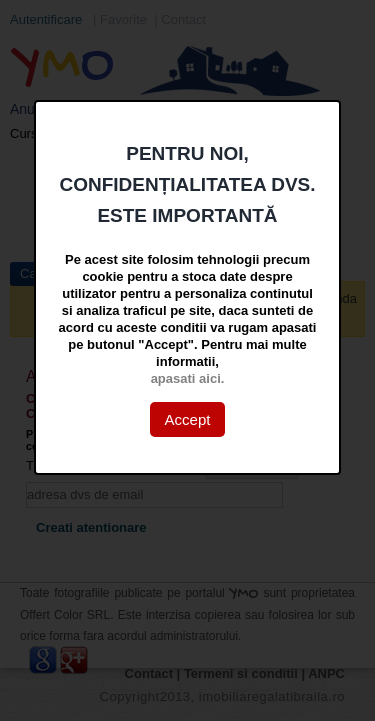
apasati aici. (188, 378)
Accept (188, 419)
